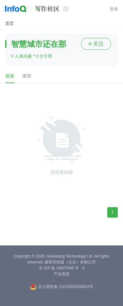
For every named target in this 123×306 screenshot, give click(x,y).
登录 (114, 9)
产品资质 (62, 274)
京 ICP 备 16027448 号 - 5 (62, 268)
